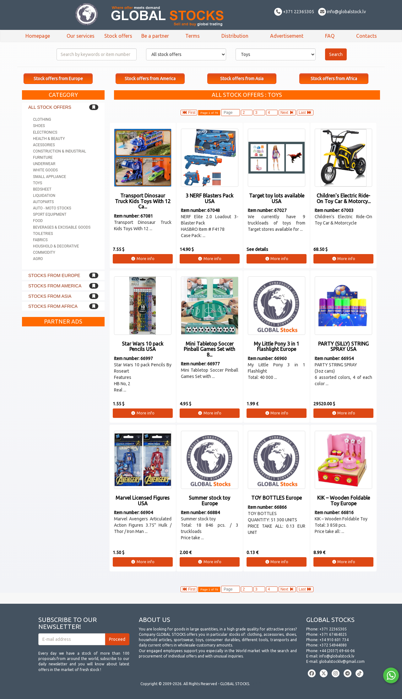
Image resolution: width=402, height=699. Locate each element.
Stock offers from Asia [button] (241, 78)
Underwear (44, 164)
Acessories (44, 145)
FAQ (329, 36)
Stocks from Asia (49, 296)
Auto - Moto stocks (52, 208)
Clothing (42, 119)
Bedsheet (42, 189)
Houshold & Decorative (56, 246)
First (189, 112)
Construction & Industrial (59, 151)
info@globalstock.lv (342, 11)
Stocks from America (54, 285)
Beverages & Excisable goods (61, 227)
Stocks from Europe (54, 275)
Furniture (43, 157)
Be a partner (155, 36)
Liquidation (44, 195)
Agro (38, 259)
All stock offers (49, 107)
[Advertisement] (63, 424)
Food (38, 221)
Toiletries (43, 233)
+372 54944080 (333, 645)
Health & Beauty (49, 138)
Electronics (45, 132)
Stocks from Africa (53, 306)
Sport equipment (49, 214)
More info (143, 259)
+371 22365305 (294, 11)
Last (305, 112)
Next (287, 112)
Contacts (366, 36)
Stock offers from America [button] (150, 78)
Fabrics (40, 240)
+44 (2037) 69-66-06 (337, 651)
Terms (192, 36)
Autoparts (43, 202)
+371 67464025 (333, 634)
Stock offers (118, 36)
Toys (37, 183)
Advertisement (286, 36)
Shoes (39, 126)
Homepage (37, 36)
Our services (81, 36)
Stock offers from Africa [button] (334, 78)
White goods (45, 170)
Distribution (234, 36)
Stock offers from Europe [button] (58, 78)
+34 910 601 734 (334, 640)
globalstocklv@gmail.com (342, 661)
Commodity (44, 252)
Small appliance (49, 177)
